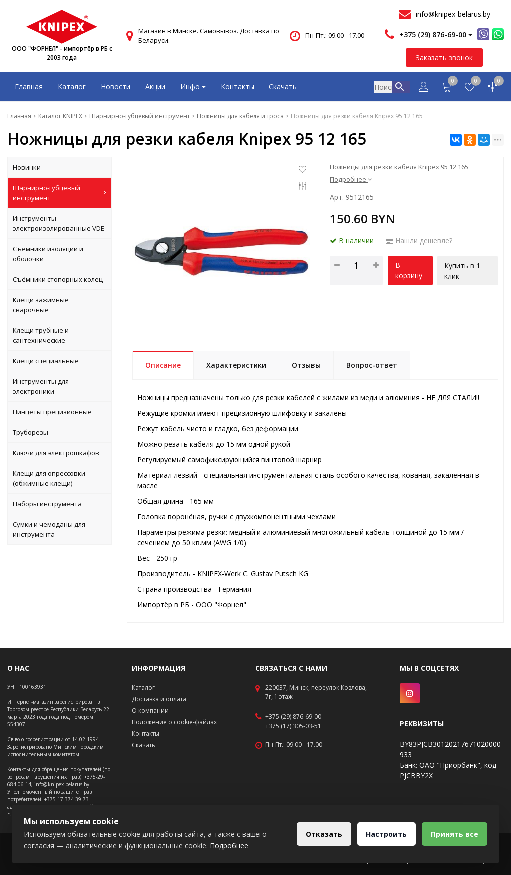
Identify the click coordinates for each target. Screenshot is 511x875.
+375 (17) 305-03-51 (293, 726)
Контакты (237, 86)
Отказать (321, 834)
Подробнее (351, 179)
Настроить (384, 834)
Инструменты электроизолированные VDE (58, 223)
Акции (155, 86)
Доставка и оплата (159, 699)
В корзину (408, 270)
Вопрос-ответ (371, 365)
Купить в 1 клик (463, 270)
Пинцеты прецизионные (52, 411)
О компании (150, 710)
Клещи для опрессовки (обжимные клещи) (49, 478)
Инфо (193, 86)
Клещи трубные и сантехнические (41, 335)
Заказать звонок (444, 57)
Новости (115, 86)
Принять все (454, 834)
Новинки (27, 167)
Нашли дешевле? (419, 240)
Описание (163, 365)
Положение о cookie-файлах (174, 722)
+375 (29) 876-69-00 (293, 717)
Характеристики (236, 365)
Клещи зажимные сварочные (41, 304)
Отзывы (306, 365)
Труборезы (30, 432)
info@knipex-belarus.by (453, 14)
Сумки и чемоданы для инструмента (49, 529)
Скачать (283, 86)
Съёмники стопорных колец (58, 279)
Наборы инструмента (47, 503)
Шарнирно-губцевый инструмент (59, 192)
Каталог (72, 86)
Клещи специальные (46, 360)
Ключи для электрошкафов (56, 452)
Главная (29, 86)
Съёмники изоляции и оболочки (48, 253)
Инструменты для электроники (41, 386)
